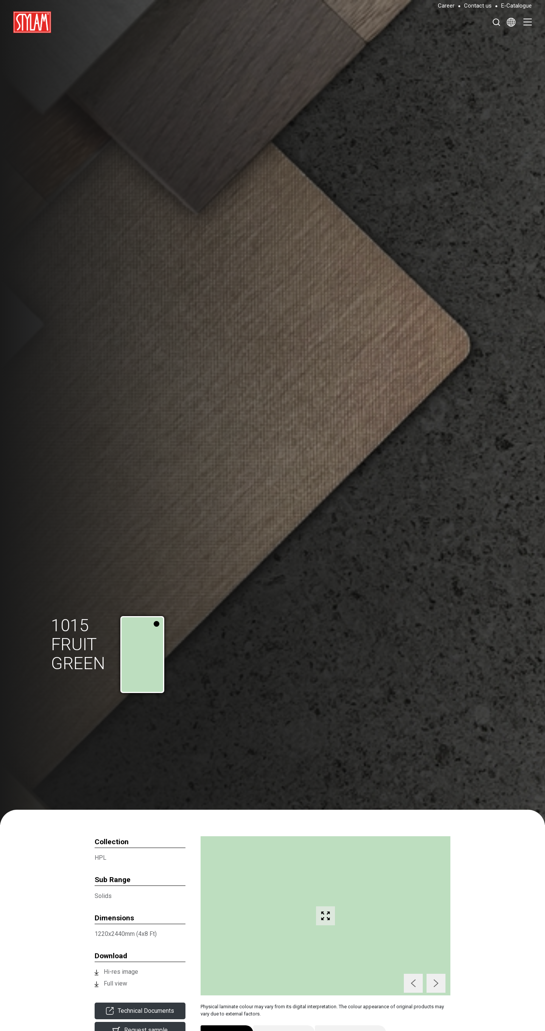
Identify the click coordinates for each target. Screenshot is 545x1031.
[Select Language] (511, 22)
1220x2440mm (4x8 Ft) (126, 933)
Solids (103, 896)
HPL (100, 857)
